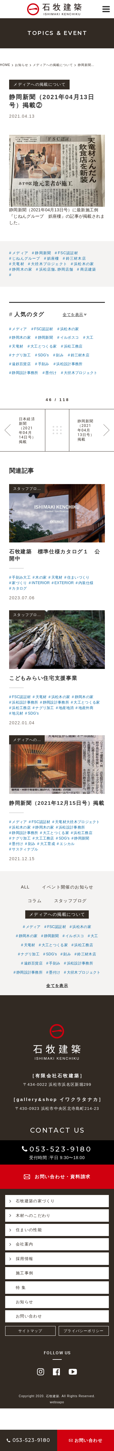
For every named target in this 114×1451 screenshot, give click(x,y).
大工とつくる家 (43, 346)
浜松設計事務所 (69, 364)
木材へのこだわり (27, 1215)
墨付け (51, 373)
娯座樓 (53, 258)
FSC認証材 (68, 253)
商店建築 (88, 269)
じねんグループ (26, 258)
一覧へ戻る (57, 430)
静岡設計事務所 (25, 373)
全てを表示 (75, 314)
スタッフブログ (70, 900)
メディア (20, 253)
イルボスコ (69, 337)
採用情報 (19, 1258)
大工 (90, 337)
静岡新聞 (43, 253)
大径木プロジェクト (49, 264)
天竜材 (18, 264)
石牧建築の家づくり (30, 1201)
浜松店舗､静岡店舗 (56, 269)
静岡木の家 (22, 269)
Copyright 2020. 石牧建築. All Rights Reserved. (57, 1396)
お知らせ (24, 1302)
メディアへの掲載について (57, 914)
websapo (57, 1402)
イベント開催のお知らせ (67, 887)
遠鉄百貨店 (21, 364)
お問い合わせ (29, 1316)
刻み (60, 355)
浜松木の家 (84, 264)
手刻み (43, 364)
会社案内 (19, 1244)
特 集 (21, 1287)
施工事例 (24, 1273)
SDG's (43, 355)
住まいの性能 (23, 1230)
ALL (25, 887)
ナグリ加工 (21, 355)
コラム (35, 900)
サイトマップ (30, 1331)
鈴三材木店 (76, 258)
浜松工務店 (73, 346)
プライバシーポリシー (84, 1331)
